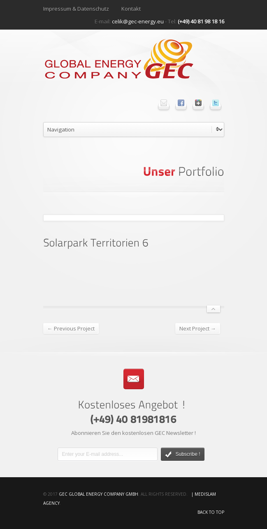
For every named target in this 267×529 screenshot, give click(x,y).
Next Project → (197, 328)
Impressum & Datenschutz (76, 8)
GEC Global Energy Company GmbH (98, 494)
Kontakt (131, 8)
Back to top (210, 512)
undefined (133, 129)
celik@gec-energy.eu (138, 21)
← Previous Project (71, 328)
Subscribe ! (182, 454)
